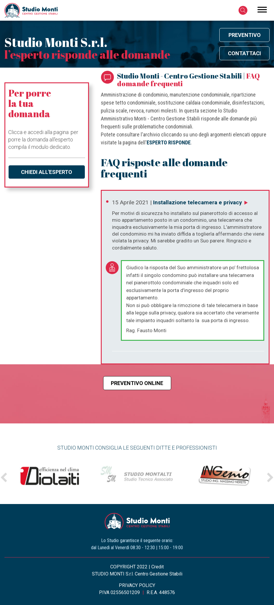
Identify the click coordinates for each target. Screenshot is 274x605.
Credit (157, 567)
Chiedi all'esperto (46, 172)
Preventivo (244, 35)
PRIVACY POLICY (137, 585)
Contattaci (244, 53)
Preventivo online (137, 383)
